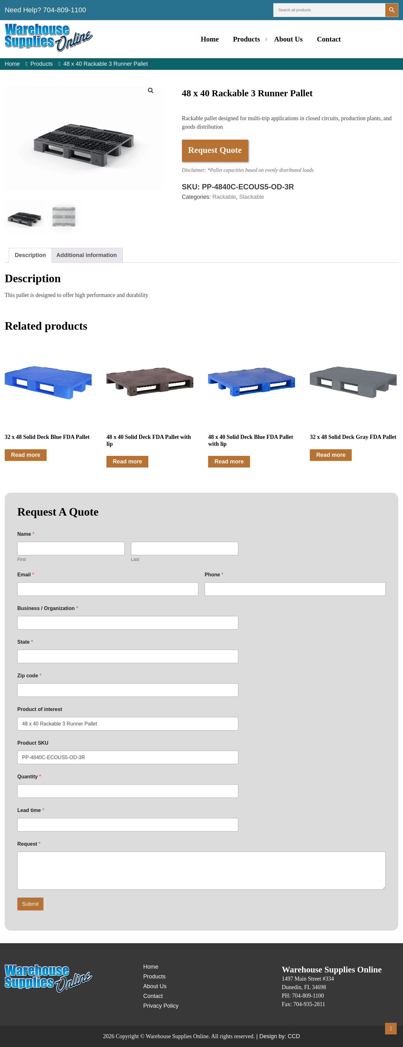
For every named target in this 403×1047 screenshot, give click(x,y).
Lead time (30, 810)
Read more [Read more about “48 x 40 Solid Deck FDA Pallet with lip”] (127, 461)
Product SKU (32, 743)
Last (135, 559)
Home (210, 39)
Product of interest (39, 709)
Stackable (251, 197)
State (25, 642)
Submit (30, 904)
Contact (329, 39)
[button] (150, 90)
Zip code (29, 675)
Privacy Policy (161, 1006)
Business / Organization (47, 608)
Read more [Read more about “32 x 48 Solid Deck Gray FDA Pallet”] (330, 455)
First (21, 559)
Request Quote (215, 150)
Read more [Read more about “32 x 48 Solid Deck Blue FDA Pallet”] (25, 455)
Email (25, 574)
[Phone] (295, 589)
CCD (294, 1036)
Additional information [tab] (86, 255)
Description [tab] (30, 255)
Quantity (29, 776)
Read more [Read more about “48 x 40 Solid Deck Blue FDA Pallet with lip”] (229, 461)
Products (246, 39)
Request (29, 844)
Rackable (224, 197)
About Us (288, 39)
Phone (214, 574)
